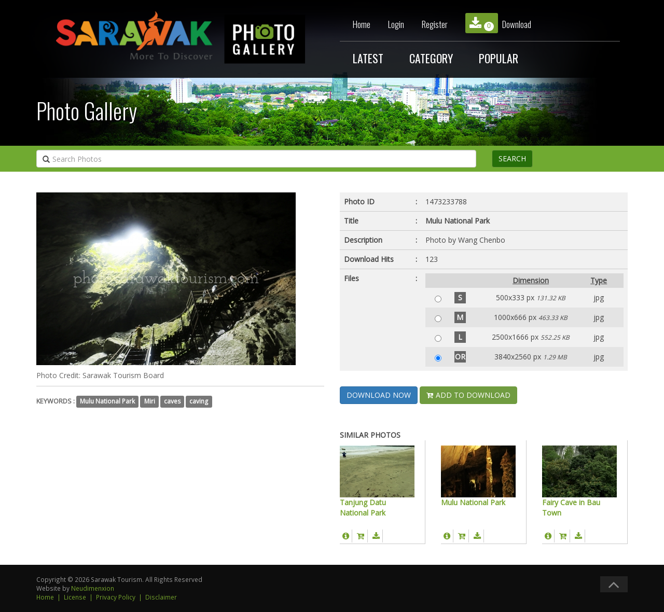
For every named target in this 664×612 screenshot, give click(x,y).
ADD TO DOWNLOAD (468, 395)
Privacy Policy (115, 597)
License (75, 597)
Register (435, 24)
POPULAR (498, 58)
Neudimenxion (92, 588)
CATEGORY (431, 58)
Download (498, 23)
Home (361, 24)
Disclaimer (161, 597)
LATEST (368, 58)
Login (396, 24)
